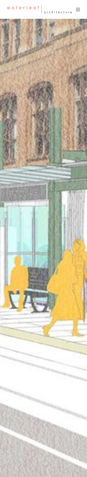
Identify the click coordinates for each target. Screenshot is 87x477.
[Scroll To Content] (44, 463)
